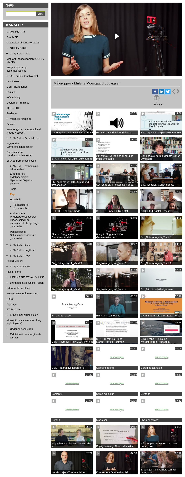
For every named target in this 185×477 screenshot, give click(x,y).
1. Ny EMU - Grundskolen (24, 138)
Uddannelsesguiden (21, 328)
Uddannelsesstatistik (18, 288)
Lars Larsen (13, 81)
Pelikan (11, 124)
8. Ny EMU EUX (16, 31)
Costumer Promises (18, 102)
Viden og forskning (20, 118)
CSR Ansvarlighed (17, 86)
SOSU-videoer (15, 260)
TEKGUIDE (13, 107)
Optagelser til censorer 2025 (23, 42)
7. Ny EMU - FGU (20, 53)
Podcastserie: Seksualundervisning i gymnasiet (22, 235)
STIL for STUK (18, 48)
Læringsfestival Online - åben (27, 282)
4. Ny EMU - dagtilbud (22, 250)
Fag (12, 194)
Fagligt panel (14, 271)
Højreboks (16, 199)
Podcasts (157, 104)
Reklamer (12, 113)
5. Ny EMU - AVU (20, 255)
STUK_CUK (13, 309)
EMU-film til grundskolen (24, 314)
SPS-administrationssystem (22, 293)
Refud (10, 298)
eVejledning (13, 97)
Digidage (12, 304)
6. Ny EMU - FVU (20, 266)
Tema (13, 188)
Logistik (11, 91)
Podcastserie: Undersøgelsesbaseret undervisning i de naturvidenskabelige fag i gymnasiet (24, 220)
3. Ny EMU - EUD (20, 244)
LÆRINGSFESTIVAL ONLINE (27, 277)
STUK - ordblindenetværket (22, 76)
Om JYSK (12, 37)
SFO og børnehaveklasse (21, 160)
